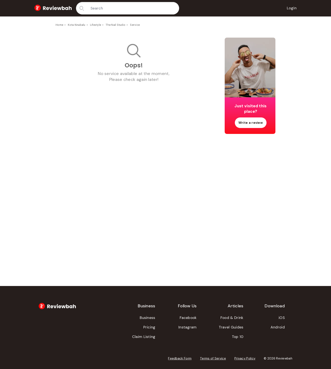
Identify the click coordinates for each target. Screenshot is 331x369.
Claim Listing (143, 336)
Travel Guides (231, 327)
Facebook (188, 317)
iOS (282, 317)
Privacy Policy (244, 358)
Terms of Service (213, 358)
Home (59, 25)
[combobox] (133, 8)
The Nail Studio (115, 25)
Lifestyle (95, 25)
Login (292, 8)
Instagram (187, 327)
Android (278, 327)
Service (135, 25)
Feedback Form (179, 358)
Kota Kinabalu (76, 25)
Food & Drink (231, 317)
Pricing (149, 327)
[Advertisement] (250, 203)
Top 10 (237, 336)
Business (147, 317)
